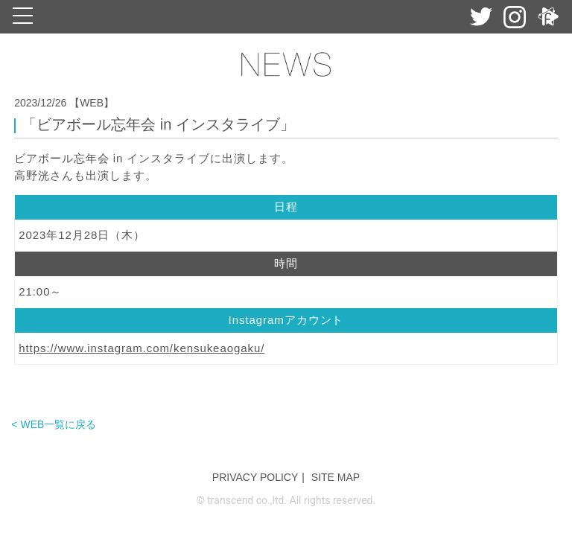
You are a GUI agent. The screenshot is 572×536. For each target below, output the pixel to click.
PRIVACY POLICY (255, 477)
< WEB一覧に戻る (53, 424)
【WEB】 (91, 103)
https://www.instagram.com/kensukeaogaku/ (141, 348)
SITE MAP (335, 477)
